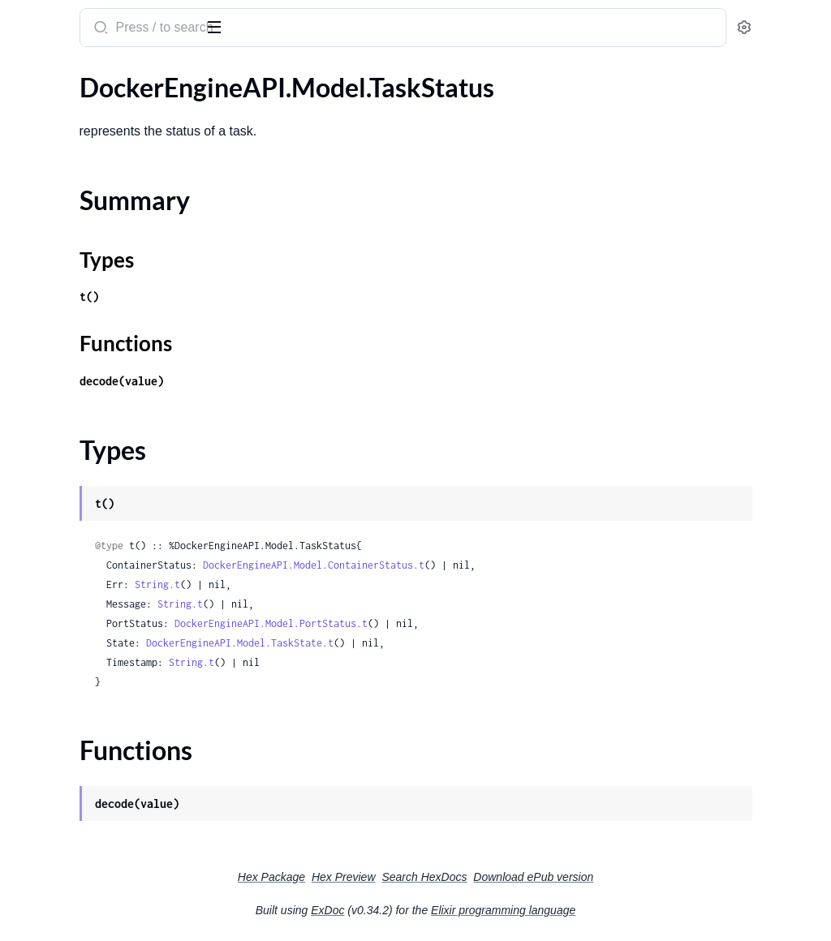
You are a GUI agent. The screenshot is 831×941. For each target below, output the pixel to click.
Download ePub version (655, 876)
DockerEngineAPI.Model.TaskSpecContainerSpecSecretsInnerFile (115, 376)
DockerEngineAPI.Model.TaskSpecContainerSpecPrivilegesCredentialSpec (115, 288)
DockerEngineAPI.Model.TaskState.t (452, 643)
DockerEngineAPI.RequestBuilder (106, 888)
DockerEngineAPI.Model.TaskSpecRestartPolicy (115, 551)
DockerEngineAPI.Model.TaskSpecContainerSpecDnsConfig (115, 222)
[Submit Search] (312, 29)
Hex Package (393, 876)
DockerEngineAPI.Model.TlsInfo (102, 713)
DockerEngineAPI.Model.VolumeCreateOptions (115, 779)
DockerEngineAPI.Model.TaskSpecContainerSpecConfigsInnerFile (115, 200)
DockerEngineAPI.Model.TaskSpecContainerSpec (115, 157)
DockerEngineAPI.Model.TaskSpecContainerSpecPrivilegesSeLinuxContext (115, 310)
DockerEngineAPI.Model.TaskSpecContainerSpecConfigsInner (115, 179)
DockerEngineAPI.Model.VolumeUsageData (115, 866)
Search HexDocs (545, 876)
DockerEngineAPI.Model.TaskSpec (107, 135)
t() (302, 296)
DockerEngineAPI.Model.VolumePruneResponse (115, 823)
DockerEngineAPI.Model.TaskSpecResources (115, 529)
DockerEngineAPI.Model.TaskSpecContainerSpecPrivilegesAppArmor (115, 266)
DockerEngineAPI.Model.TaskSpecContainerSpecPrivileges (115, 244)
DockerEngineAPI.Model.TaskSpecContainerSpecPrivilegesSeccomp (115, 332)
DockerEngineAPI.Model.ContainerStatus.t (526, 565)
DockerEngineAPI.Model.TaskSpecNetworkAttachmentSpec (115, 420)
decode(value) (334, 381)
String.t (370, 584)
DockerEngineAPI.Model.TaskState (109, 573)
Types (43, 643)
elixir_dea (45, 19)
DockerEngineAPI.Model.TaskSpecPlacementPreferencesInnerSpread (115, 485)
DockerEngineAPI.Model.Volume (104, 757)
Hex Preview (465, 876)
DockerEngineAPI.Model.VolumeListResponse (115, 801)
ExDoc (449, 910)
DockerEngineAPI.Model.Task (94, 113)
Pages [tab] (29, 76)
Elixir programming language (625, 910)
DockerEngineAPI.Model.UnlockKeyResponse (115, 735)
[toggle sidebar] (222, 26)
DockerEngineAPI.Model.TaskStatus (112, 595)
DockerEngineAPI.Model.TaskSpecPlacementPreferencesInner (115, 463)
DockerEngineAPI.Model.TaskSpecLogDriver (115, 398)
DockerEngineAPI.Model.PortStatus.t (483, 623)
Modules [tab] (91, 76)
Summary (53, 623)
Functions (55, 662)
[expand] (227, 113)
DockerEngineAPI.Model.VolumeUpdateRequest (115, 845)
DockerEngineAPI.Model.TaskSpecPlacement (115, 441)
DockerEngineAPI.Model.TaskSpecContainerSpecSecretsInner (115, 354)
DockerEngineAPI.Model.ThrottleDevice (115, 691)
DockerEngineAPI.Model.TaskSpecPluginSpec (115, 507)
